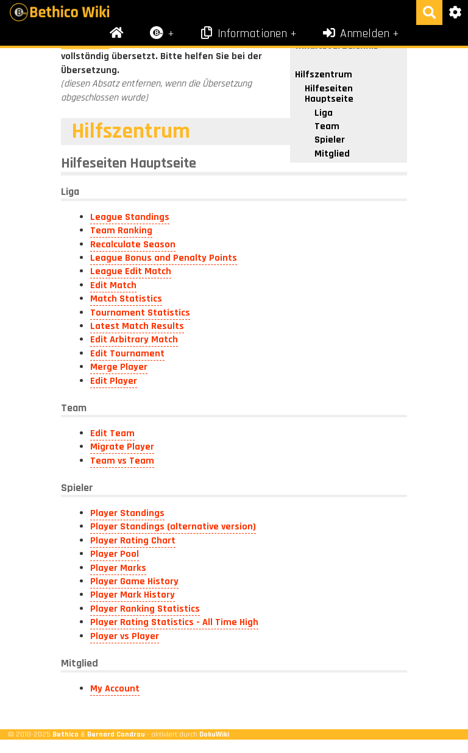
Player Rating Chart (133, 540)
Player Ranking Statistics (145, 609)
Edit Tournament (127, 353)
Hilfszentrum (323, 74)
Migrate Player (122, 446)
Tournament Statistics (140, 312)
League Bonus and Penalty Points (163, 258)
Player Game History (134, 581)
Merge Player (118, 367)
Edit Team (112, 433)
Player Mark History (132, 595)
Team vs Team (122, 460)
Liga (323, 113)
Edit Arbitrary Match (134, 339)
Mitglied (332, 153)
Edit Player (113, 381)
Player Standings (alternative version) (173, 526)
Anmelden (356, 33)
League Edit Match (130, 271)
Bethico (65, 734)
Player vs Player (124, 636)
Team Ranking (121, 230)
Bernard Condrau (116, 734)
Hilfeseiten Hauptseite (329, 94)
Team (326, 126)
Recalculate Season (133, 244)
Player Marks (118, 568)
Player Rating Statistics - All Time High (174, 622)
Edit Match (113, 285)
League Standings (129, 217)
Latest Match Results (137, 326)
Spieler (329, 139)
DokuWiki (214, 734)
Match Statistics (126, 298)
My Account (115, 688)
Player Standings (127, 513)
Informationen (243, 33)
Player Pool (114, 554)
